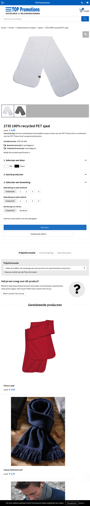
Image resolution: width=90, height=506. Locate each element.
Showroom (50, 495)
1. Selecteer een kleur (14, 160)
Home (3, 27)
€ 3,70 (53, 359)
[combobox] (41, 18)
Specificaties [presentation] (64, 252)
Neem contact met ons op (13, 293)
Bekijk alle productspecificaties (17, 152)
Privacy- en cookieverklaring (12, 498)
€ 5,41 (53, 414)
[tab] (27, 253)
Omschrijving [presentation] (46, 252)
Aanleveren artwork (54, 498)
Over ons (49, 454)
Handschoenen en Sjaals (26, 27)
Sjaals (40, 27)
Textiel (11, 27)
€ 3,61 (9, 414)
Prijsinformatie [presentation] (27, 252)
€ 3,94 (9, 359)
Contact (49, 458)
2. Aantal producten (13, 174)
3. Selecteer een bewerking (17, 182)
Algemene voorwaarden (10, 495)
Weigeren (81, 503)
